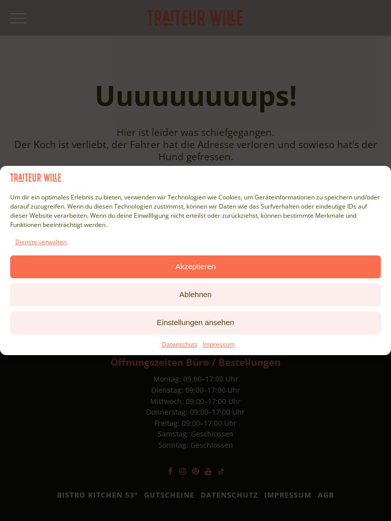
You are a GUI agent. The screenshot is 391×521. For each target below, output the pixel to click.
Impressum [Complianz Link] (219, 344)
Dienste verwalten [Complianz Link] (41, 242)
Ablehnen (195, 294)
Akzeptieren (195, 266)
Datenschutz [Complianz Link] (180, 344)
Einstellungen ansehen (195, 322)
